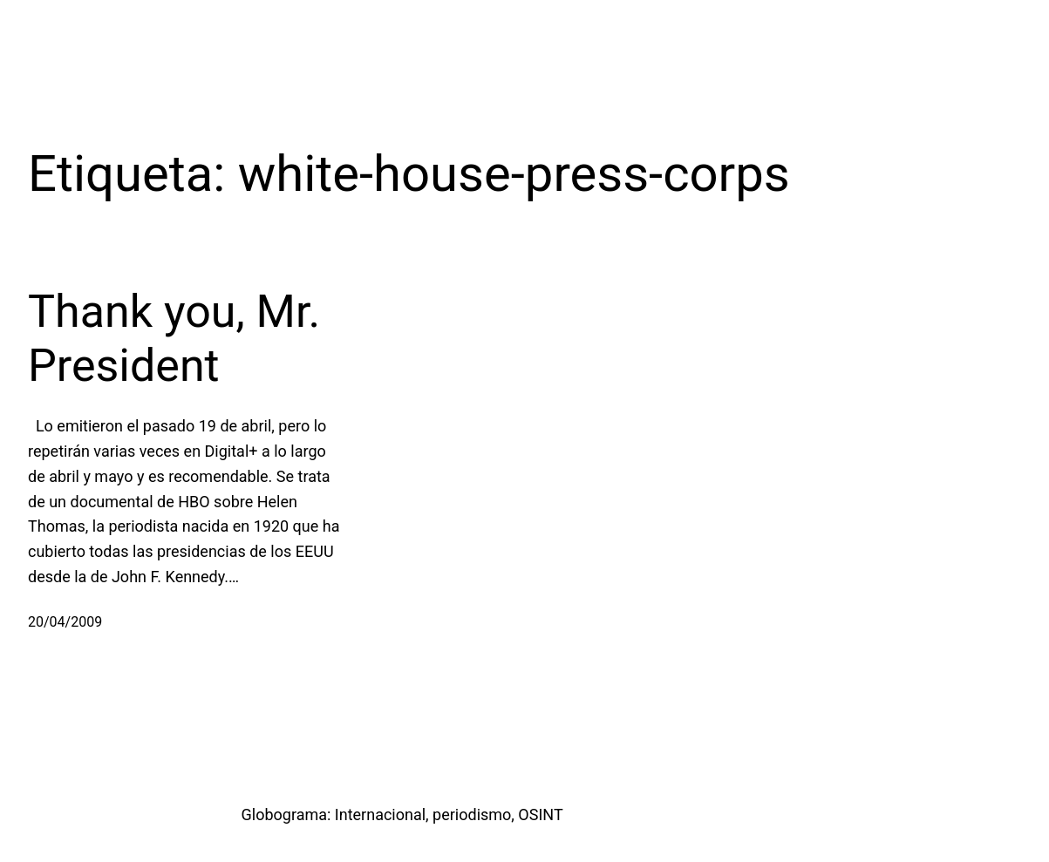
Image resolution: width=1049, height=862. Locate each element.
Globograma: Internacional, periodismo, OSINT (402, 814)
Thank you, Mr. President (174, 338)
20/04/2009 (65, 622)
